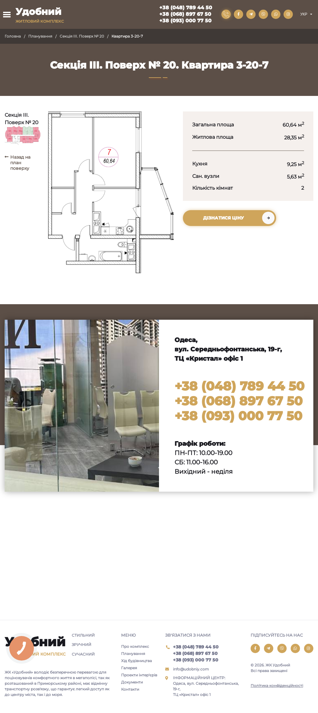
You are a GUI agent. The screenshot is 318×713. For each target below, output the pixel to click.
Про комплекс (135, 646)
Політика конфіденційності (277, 685)
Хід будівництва (136, 660)
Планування (40, 36)
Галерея (129, 668)
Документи (132, 682)
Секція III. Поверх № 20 (82, 36)
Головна (13, 36)
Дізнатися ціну (223, 218)
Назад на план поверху (20, 162)
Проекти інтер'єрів (139, 675)
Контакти (130, 689)
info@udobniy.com (191, 669)
